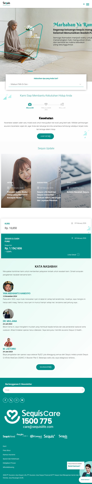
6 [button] (60, 72)
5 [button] (54, 72)
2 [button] (35, 72)
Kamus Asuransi (9, 454)
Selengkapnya (45, 367)
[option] (46, 45)
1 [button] (29, 72)
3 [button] (41, 72)
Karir (4, 446)
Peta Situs (6, 450)
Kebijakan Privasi (9, 463)
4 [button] (48, 72)
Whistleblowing (8, 467)
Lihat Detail (45, 136)
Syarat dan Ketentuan (11, 459)
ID (84, 4)
